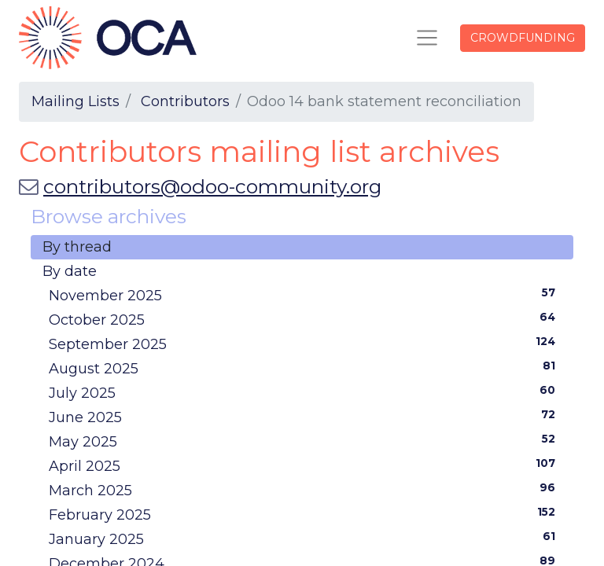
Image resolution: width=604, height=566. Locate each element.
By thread (77, 246)
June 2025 (305, 416)
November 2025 (305, 294)
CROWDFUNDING (522, 38)
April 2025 (305, 465)
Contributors (185, 101)
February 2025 (305, 514)
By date (69, 271)
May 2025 (305, 441)
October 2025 (305, 319)
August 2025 (305, 367)
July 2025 (305, 392)
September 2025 (305, 343)
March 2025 (305, 489)
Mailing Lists (75, 101)
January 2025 (305, 538)
